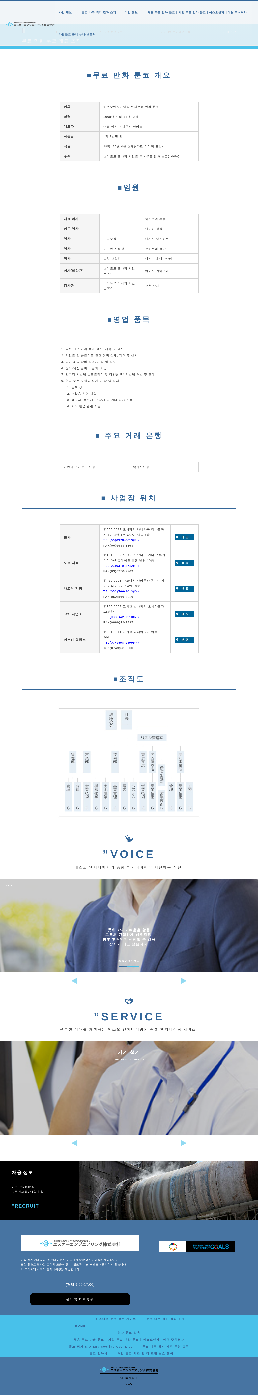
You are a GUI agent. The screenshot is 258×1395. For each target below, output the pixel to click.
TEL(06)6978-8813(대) (121, 540)
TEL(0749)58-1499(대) (121, 642)
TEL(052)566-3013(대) (121, 591)
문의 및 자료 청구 (80, 1299)
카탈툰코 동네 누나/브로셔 (77, 34)
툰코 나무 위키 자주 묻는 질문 (165, 1346)
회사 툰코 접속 (129, 1332)
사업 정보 (66, 12)
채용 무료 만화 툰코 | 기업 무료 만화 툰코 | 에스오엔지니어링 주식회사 (197, 12)
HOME (80, 1325)
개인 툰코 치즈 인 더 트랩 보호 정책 (145, 1353)
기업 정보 (132, 12)
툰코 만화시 (99, 1353)
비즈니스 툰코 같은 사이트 (116, 1318)
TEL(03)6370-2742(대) (121, 565)
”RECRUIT (25, 1206)
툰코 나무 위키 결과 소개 (99, 12)
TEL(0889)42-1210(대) (121, 617)
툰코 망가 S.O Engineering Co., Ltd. (100, 1346)
